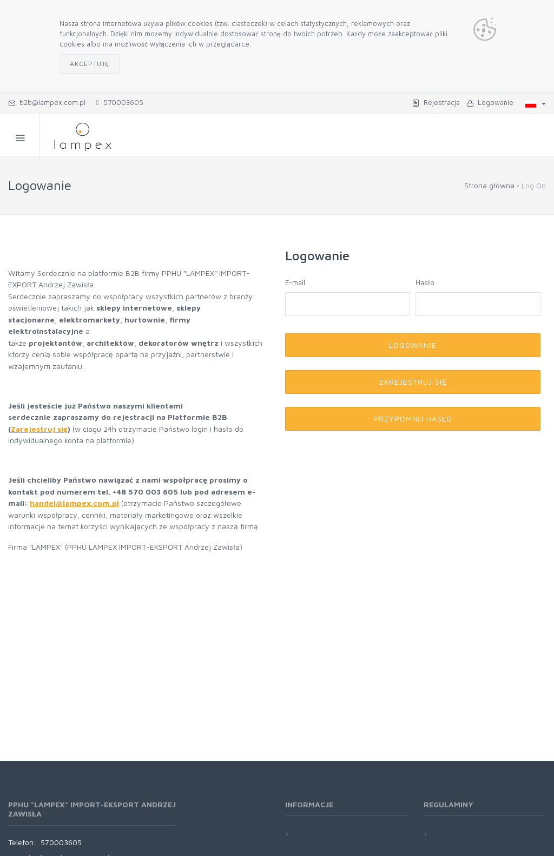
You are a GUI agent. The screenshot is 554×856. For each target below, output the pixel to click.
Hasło (425, 282)
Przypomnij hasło (413, 418)
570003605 (119, 102)
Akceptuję (89, 64)
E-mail (295, 282)
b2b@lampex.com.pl (46, 102)
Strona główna (489, 185)
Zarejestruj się (39, 428)
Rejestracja (436, 102)
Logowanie (489, 102)
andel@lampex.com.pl (77, 503)
